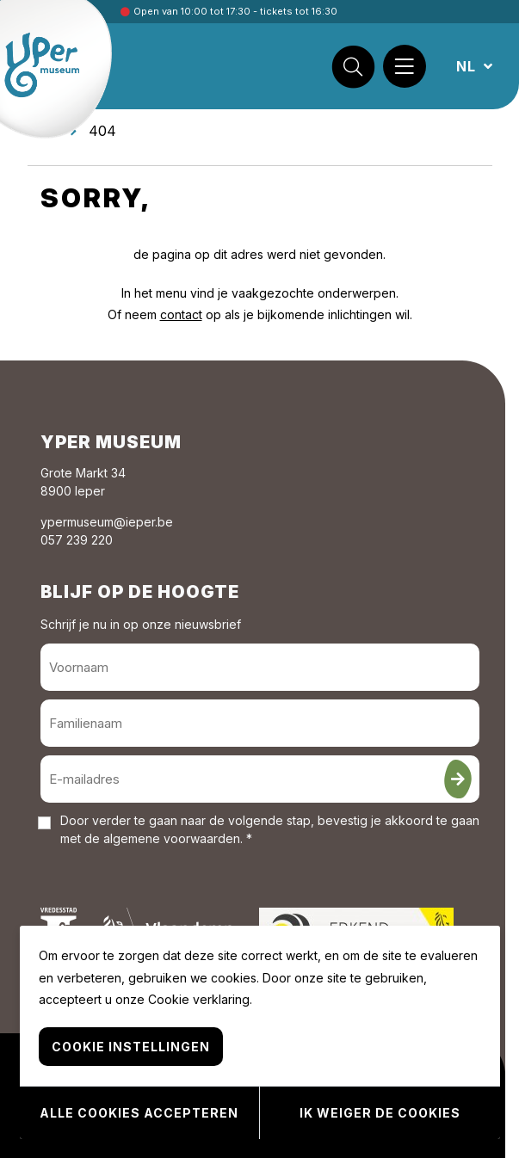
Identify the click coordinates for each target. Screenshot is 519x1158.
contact (181, 314)
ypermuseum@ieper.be (106, 521)
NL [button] (468, 66)
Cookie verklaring (199, 999)
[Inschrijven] (457, 779)
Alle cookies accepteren (139, 1113)
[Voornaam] (259, 667)
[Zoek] (352, 66)
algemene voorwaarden (171, 838)
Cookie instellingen (131, 1046)
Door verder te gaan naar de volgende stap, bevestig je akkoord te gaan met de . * (269, 829)
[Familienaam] (259, 723)
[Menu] (404, 66)
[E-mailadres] (259, 779)
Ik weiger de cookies (380, 1113)
